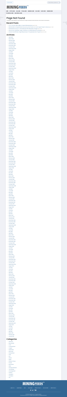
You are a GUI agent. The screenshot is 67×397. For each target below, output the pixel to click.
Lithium (10, 357)
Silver (10, 366)
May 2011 (10, 329)
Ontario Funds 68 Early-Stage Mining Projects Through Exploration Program (25, 32)
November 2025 (12, 45)
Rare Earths (11, 364)
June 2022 (11, 112)
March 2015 (11, 254)
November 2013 (12, 280)
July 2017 (10, 208)
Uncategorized (12, 371)
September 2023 (12, 87)
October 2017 (12, 203)
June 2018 (11, 190)
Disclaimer (30, 387)
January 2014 (11, 277)
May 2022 (11, 114)
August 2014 (11, 266)
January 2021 (11, 140)
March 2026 (11, 38)
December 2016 (12, 220)
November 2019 (12, 163)
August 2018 (11, 187)
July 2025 (11, 51)
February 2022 (12, 118)
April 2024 (11, 76)
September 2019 (12, 166)
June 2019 (11, 171)
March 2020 (11, 156)
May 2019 (11, 172)
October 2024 (12, 66)
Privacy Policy (38, 387)
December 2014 (12, 259)
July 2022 (11, 110)
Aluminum (11, 341)
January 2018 (11, 199)
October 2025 (12, 47)
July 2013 (10, 287)
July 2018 (10, 189)
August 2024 (11, 69)
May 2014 (11, 270)
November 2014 (12, 261)
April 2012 (11, 311)
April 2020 (11, 154)
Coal (10, 344)
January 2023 (11, 100)
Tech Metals (11, 369)
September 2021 (12, 127)
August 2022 (11, 109)
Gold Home (37, 11)
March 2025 (11, 58)
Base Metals (11, 343)
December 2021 (12, 122)
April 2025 (11, 56)
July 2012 (10, 306)
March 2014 (11, 274)
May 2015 (11, 251)
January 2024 (12, 81)
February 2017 (12, 217)
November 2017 (12, 202)
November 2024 (12, 65)
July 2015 (11, 248)
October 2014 (12, 262)
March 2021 (11, 136)
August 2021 (11, 128)
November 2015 (12, 241)
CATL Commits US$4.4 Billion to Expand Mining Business (21, 25)
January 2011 (11, 336)
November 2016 (12, 221)
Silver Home (43, 11)
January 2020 (11, 159)
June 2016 (11, 230)
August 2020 (11, 148)
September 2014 (12, 264)
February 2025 (12, 60)
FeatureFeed (11, 353)
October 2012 (11, 302)
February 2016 (12, 236)
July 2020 (11, 150)
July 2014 (11, 267)
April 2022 (11, 115)
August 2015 (11, 246)
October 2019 (12, 164)
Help (25, 387)
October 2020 (12, 145)
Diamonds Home (31, 11)
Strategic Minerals (13, 367)
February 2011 (11, 334)
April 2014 (11, 272)
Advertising (19, 387)
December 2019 (12, 161)
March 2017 (11, 215)
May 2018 (11, 192)
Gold (10, 354)
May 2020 (11, 153)
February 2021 (12, 138)
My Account (9, 2)
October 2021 (11, 125)
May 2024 (11, 74)
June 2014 (11, 269)
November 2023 (12, 84)
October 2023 (12, 86)
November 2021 (12, 123)
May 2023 (11, 94)
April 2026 (11, 37)
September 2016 (12, 225)
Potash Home (24, 11)
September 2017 (12, 205)
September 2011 (12, 323)
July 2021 (10, 130)
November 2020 (12, 143)
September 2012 (12, 303)
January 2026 (11, 42)
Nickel (10, 359)
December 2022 (12, 102)
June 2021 (11, 132)
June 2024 (11, 73)
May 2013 (11, 290)
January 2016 (11, 238)
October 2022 (12, 105)
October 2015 (12, 243)
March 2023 (11, 97)
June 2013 (11, 288)
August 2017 (11, 207)
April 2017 (11, 213)
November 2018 (12, 182)
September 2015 (12, 244)
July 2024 (11, 71)
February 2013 (12, 295)
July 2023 (11, 91)
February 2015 (12, 256)
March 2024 (11, 78)
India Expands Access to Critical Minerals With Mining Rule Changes (23, 28)
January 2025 (12, 61)
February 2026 (12, 40)
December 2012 (12, 298)
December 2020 (12, 141)
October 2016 (12, 223)
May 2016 (11, 231)
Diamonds (11, 351)
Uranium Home (50, 11)
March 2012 (11, 313)
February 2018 (12, 197)
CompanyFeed (12, 346)
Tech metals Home (9, 13)
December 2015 (12, 239)
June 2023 (11, 92)
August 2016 (11, 226)
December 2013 (12, 279)
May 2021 (11, 133)
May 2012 (11, 310)
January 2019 (11, 179)
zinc (9, 377)
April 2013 (11, 292)
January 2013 (11, 297)
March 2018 (11, 195)
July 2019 (10, 169)
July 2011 (10, 326)
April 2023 (11, 96)
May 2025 (11, 55)
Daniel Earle (11, 349)
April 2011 (10, 331)
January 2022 (11, 120)
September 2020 (12, 146)
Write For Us (53, 387)
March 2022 (11, 117)
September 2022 (12, 107)
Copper (10, 348)
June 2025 (11, 53)
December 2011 (12, 318)
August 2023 (11, 89)
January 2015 (11, 257)
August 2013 (11, 285)
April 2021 (11, 135)
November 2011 (12, 319)
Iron (9, 356)
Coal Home (18, 11)
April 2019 (11, 174)
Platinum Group (12, 361)
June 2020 (11, 151)
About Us (12, 387)
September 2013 (12, 284)
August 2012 (11, 305)
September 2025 (12, 48)
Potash (10, 362)
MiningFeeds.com (31, 394)
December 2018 (12, 181)
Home (7, 11)
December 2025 (12, 43)
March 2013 (11, 293)
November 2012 (12, 300)
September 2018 (12, 185)
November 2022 (12, 104)
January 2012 (11, 316)
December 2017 (12, 200)
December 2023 (12, 83)
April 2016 (11, 233)
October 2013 (12, 282)
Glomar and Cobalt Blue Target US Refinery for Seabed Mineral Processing (25, 30)
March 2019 (11, 176)
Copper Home (12, 11)
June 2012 (11, 308)
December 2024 (12, 63)
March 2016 (11, 235)
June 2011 (11, 328)
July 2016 (10, 228)
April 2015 (11, 252)
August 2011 (11, 324)
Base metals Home (18, 13)
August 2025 (11, 50)
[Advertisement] (43, 7)
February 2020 (12, 158)
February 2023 (12, 99)
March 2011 (11, 333)
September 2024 (12, 68)
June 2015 (11, 249)
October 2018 (12, 184)
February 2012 (12, 315)
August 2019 (11, 168)
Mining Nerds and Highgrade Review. (39, 395)
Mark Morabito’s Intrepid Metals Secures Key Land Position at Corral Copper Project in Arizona (29, 27)
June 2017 (11, 210)
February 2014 (12, 275)
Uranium (10, 372)
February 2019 (12, 177)
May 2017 (11, 212)
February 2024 (12, 79)
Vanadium (11, 374)
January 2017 (11, 218)
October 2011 (11, 321)
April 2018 (11, 194)
